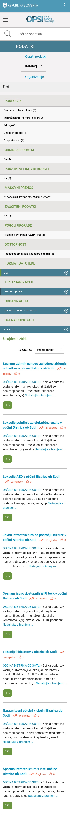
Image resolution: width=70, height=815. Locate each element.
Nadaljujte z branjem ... (40, 395)
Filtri (6, 86)
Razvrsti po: (25, 349)
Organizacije (34, 77)
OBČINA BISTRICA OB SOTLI (22, 382)
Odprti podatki (35, 56)
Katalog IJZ (33, 66)
